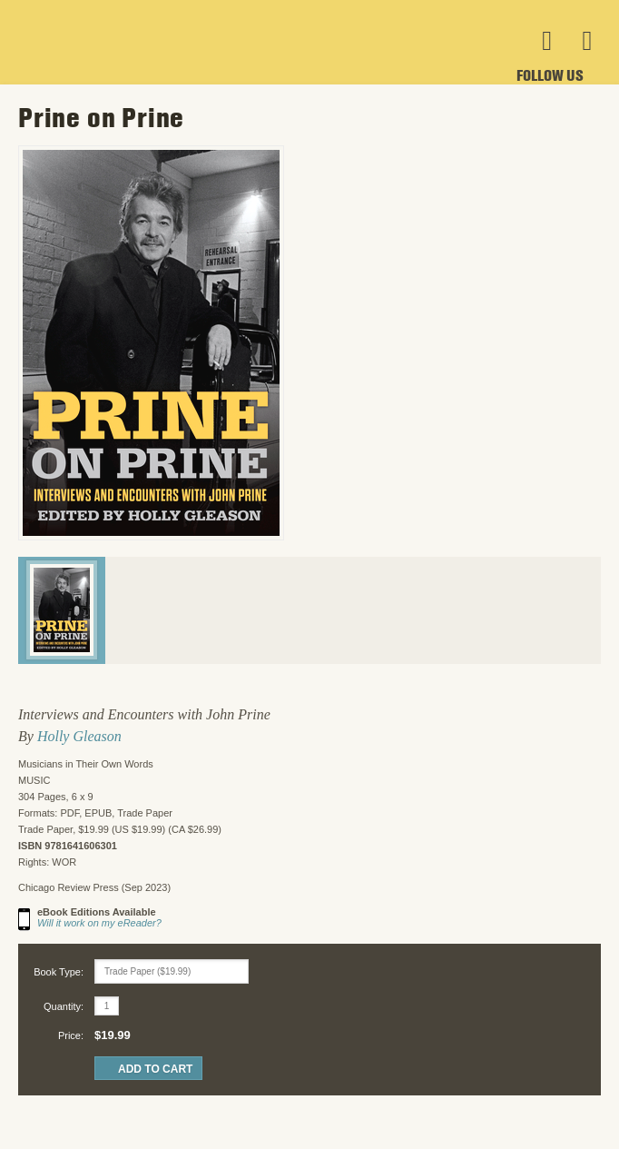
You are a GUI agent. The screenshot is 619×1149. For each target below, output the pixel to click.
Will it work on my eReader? (99, 922)
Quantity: (64, 1006)
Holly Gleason (79, 736)
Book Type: (59, 971)
